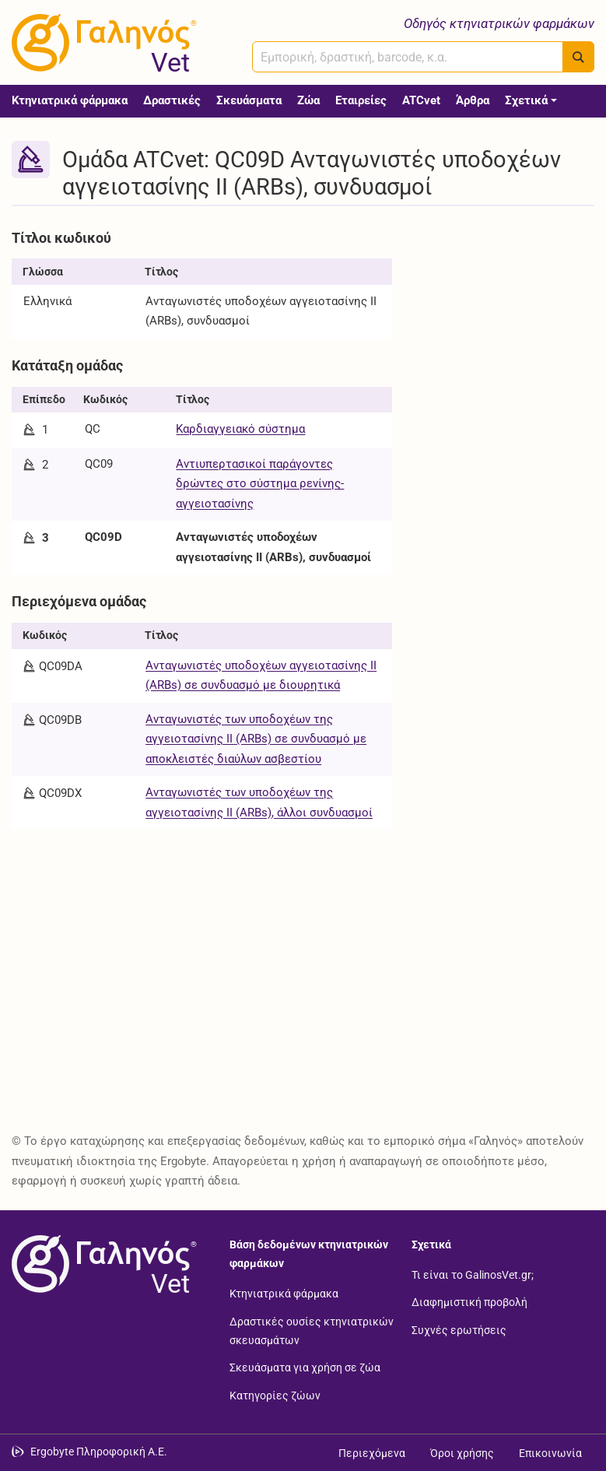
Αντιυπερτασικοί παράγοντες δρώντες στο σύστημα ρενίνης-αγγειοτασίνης (260, 484)
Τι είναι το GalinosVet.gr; (473, 1274)
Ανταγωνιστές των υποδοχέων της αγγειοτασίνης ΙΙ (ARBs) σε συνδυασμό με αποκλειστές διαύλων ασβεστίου (255, 739)
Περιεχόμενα (371, 1453)
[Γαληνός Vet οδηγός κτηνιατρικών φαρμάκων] (101, 43)
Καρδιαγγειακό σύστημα (240, 429)
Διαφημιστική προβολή (469, 1302)
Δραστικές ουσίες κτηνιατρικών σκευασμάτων (311, 1330)
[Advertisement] (505, 301)
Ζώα (308, 100)
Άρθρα (472, 100)
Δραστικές (172, 100)
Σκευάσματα (249, 100)
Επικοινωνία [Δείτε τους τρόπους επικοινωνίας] (550, 1453)
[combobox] (407, 56)
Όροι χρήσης (462, 1453)
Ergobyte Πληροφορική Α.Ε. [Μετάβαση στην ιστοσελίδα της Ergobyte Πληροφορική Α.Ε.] (98, 1451)
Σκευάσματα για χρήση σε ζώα (304, 1367)
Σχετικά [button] (526, 100)
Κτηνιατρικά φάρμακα (70, 100)
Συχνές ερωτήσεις (459, 1329)
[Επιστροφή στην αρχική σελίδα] (101, 1264)
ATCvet (421, 100)
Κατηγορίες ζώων (275, 1394)
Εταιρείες (361, 100)
